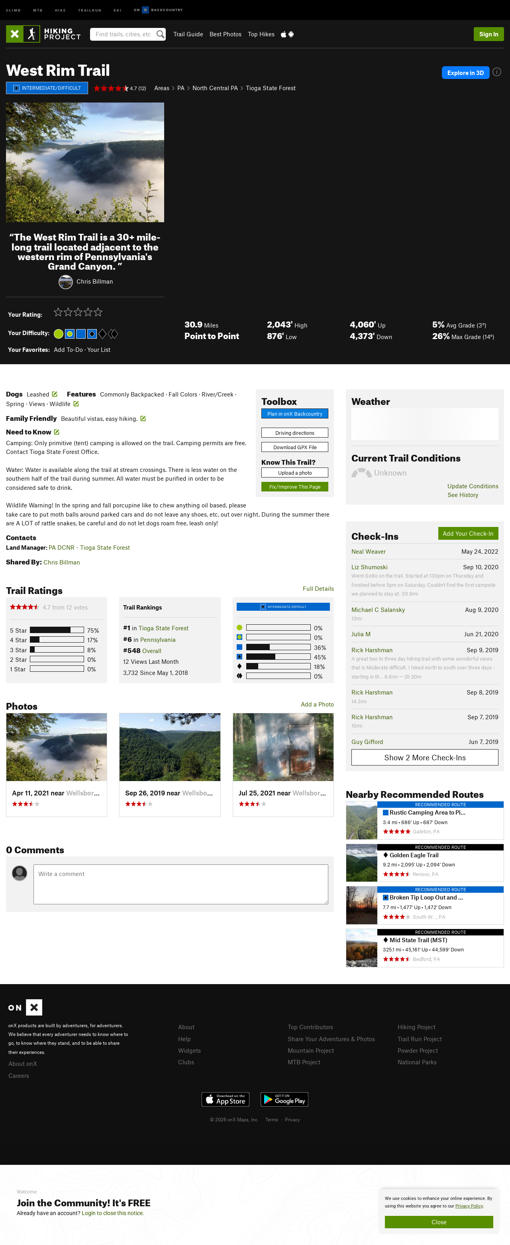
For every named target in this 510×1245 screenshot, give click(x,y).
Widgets (189, 1050)
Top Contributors (310, 1026)
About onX (22, 1063)
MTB (38, 9)
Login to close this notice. (113, 1213)
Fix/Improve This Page (295, 486)
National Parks (417, 1061)
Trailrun (90, 9)
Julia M (361, 633)
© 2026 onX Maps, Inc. (234, 1119)
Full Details (318, 588)
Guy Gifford (367, 741)
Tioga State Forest (271, 87)
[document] (439, 1211)
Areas (161, 87)
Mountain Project (311, 1050)
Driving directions (294, 433)
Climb (13, 9)
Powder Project (418, 1050)
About (186, 1026)
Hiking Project (416, 1026)
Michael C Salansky (378, 609)
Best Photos (225, 33)
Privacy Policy (469, 1206)
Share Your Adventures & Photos (331, 1038)
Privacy (292, 1119)
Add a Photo (317, 704)
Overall (151, 650)
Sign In (488, 33)
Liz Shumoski (369, 566)
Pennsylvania (158, 639)
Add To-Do (68, 349)
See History (462, 494)
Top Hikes (261, 33)
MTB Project (304, 1061)
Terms (271, 1119)
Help (184, 1038)
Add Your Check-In (468, 533)
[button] (14, 162)
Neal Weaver (368, 551)
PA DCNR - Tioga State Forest (89, 547)
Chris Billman (94, 281)
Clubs (186, 1061)
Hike (60, 9)
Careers (18, 1075)
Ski (118, 9)
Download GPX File (295, 447)
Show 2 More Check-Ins (425, 757)
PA (180, 87)
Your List (98, 349)
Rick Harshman (372, 649)
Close (439, 1221)
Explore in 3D (465, 72)
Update (472, 485)
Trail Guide (188, 33)
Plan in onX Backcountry (294, 413)
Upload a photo (295, 473)
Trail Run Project (420, 1038)
